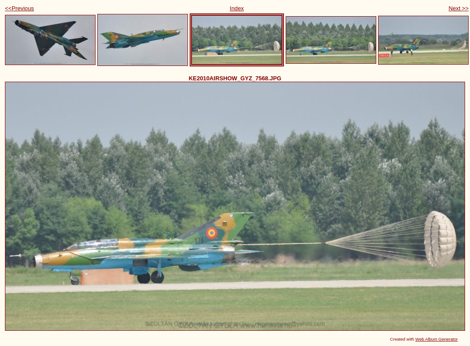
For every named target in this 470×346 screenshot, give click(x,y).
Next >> (458, 8)
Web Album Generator (436, 339)
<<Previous (19, 8)
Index (237, 8)
